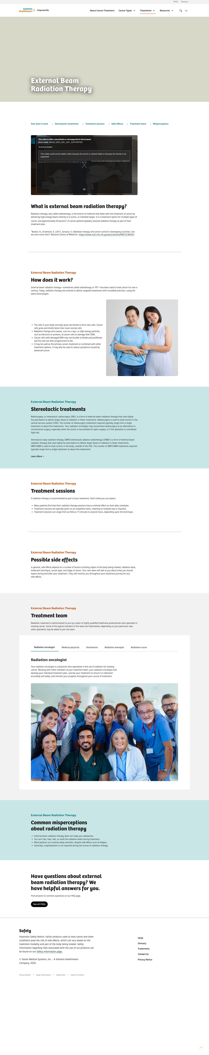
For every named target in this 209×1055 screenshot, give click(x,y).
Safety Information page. (50, 951)
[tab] (45, 647)
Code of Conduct (77, 975)
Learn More (38, 456)
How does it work (39, 124)
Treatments (147, 10)
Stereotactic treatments (67, 124)
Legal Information (43, 975)
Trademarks (144, 948)
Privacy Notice (145, 959)
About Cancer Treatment (102, 10)
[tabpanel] (104, 668)
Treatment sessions (94, 124)
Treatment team (138, 124)
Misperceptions (160, 124)
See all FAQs (39, 904)
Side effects (117, 124)
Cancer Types (127, 10)
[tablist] (104, 647)
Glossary (184, 2)
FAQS (176, 2)
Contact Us (143, 954)
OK (84, 189)
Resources (167, 10)
